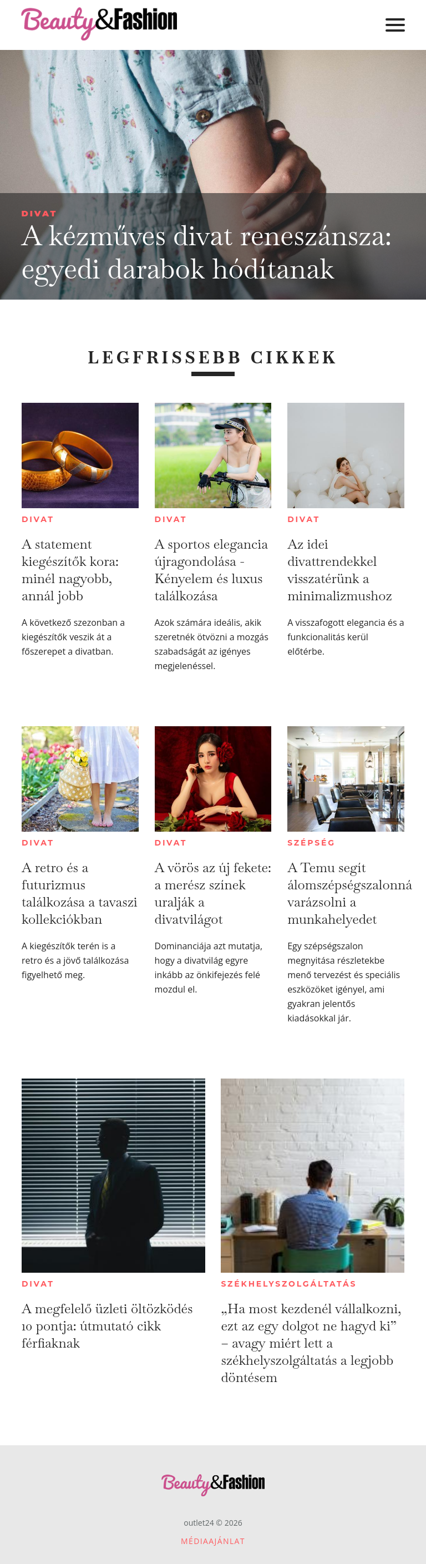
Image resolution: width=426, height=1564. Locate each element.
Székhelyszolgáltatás (289, 1284)
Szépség (311, 843)
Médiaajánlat (213, 1541)
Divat (39, 213)
